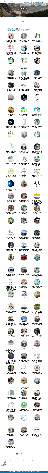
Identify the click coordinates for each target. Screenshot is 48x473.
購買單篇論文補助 (33, 462)
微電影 (43, 2)
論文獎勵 (39, 462)
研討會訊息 (11, 462)
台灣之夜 (39, 461)
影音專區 (40, 3)
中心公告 (11, 461)
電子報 (38, 2)
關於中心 (27, 3)
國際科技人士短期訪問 (26, 461)
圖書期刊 (31, 3)
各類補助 (29, 3)
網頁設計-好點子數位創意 (36, 471)
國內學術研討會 (25, 462)
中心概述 (18, 461)
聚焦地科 (36, 3)
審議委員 (18, 462)
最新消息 (25, 3)
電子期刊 (32, 461)
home (2, 18)
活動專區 (34, 3)
